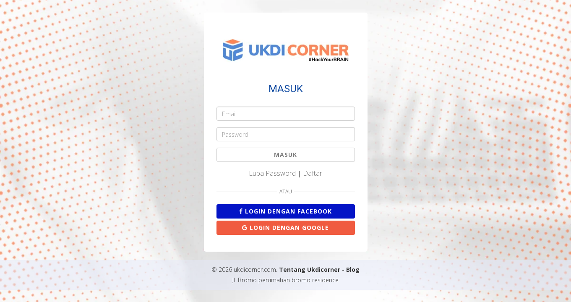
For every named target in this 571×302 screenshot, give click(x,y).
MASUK (285, 155)
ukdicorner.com (255, 269)
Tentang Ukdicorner (309, 269)
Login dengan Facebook (285, 211)
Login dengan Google (285, 228)
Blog (353, 269)
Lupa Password (272, 173)
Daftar (312, 173)
